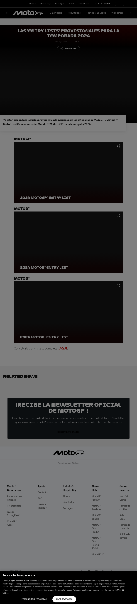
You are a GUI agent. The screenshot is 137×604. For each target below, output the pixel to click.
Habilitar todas (64, 599)
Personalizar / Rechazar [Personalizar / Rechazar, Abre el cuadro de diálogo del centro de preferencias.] (34, 599)
